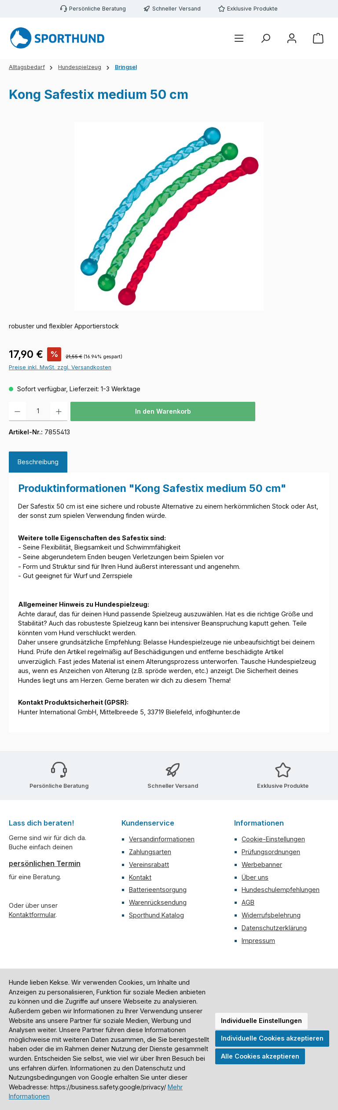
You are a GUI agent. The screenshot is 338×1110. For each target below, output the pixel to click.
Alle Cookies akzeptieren (260, 1056)
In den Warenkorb (163, 411)
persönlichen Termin (45, 863)
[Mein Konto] (292, 38)
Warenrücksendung (158, 902)
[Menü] (239, 38)
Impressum (258, 940)
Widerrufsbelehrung (271, 915)
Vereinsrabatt (149, 864)
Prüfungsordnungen (271, 851)
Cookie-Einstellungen (273, 839)
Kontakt (140, 877)
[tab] (38, 462)
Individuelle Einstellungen (261, 1020)
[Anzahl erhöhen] (58, 411)
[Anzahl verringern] (17, 411)
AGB (248, 902)
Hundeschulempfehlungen (281, 889)
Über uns (255, 877)
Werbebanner (262, 864)
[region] (169, 216)
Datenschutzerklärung (274, 928)
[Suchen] (265, 38)
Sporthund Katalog (156, 915)
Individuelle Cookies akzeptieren (272, 1038)
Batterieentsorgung (158, 889)
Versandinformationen (162, 839)
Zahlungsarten (150, 851)
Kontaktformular (32, 914)
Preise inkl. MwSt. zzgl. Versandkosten (60, 367)
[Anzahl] (38, 411)
